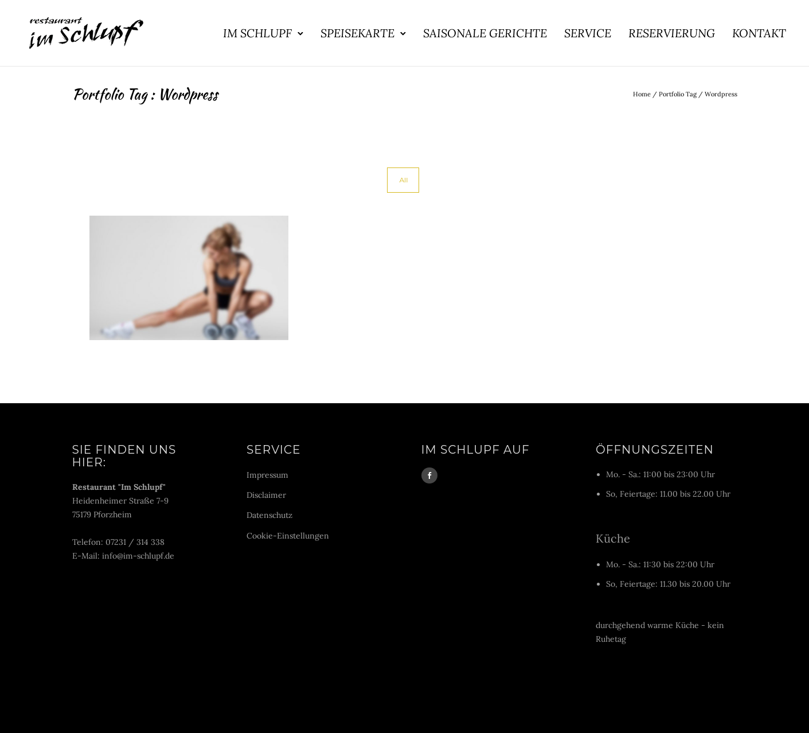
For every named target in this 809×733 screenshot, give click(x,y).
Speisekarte (357, 33)
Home (642, 94)
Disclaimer (266, 495)
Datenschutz (269, 515)
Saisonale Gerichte (485, 33)
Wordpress (721, 94)
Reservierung (671, 33)
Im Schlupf (257, 33)
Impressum (267, 475)
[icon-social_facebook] (429, 475)
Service (587, 33)
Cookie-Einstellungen (288, 536)
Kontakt (759, 33)
